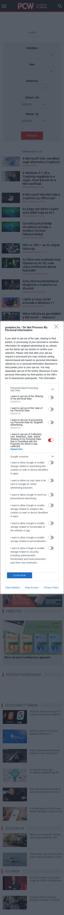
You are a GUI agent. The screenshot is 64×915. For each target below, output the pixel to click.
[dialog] (32, 457)
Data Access (31, 587)
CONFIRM (19, 575)
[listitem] (32, 389)
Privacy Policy (51, 587)
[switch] (51, 397)
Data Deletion (12, 587)
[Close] (57, 327)
